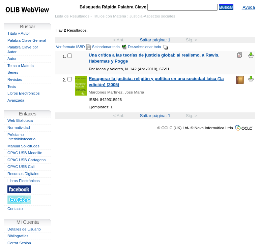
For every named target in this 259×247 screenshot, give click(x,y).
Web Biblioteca (20, 120)
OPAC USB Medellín (24, 153)
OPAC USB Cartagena (26, 160)
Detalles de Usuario (24, 229)
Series (12, 72)
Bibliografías (17, 236)
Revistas (14, 79)
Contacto (15, 209)
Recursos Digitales (23, 174)
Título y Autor (18, 33)
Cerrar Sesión (19, 243)
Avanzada (15, 100)
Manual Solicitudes (23, 146)
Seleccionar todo (109, 47)
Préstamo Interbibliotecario (21, 137)
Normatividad (18, 128)
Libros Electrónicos (23, 93)
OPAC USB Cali (20, 167)
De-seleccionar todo (148, 47)
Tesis (11, 86)
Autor (12, 59)
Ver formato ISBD (73, 47)
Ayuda (248, 7)
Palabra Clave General (26, 40)
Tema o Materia (20, 66)
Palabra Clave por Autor (22, 49)
